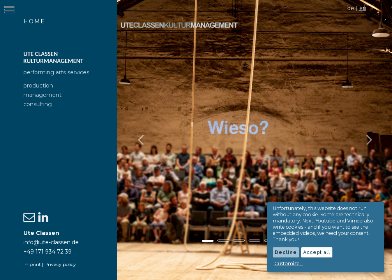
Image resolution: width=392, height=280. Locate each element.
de (350, 8)
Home (34, 21)
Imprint (32, 264)
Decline (286, 252)
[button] (137, 140)
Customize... (288, 263)
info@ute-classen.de (51, 242)
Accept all (316, 252)
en (362, 8)
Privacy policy (60, 264)
